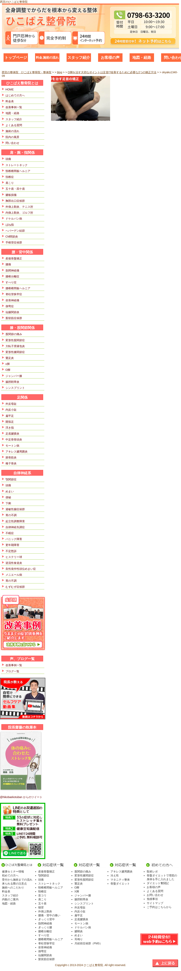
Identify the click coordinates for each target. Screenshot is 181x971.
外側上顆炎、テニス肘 (19, 206)
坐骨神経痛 (12, 300)
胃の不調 (11, 515)
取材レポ (152, 871)
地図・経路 (141, 57)
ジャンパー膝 (14, 376)
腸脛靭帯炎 (12, 381)
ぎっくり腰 (45, 927)
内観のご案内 (10, 899)
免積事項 (152, 899)
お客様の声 (110, 57)
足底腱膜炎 (12, 433)
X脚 (76, 891)
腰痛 (8, 264)
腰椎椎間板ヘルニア (18, 288)
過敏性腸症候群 (15, 509)
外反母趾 (11, 403)
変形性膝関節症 (15, 352)
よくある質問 (14, 125)
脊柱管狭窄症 (14, 294)
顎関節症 (11, 479)
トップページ (16, 57)
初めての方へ (10, 875)
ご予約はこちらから (159, 907)
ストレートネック (17, 165)
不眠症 (10, 533)
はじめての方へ (15, 95)
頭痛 (8, 159)
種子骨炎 (11, 463)
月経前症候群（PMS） (88, 943)
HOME (10, 89)
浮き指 (10, 427)
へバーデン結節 (15, 230)
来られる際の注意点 (14, 883)
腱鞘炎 (78, 931)
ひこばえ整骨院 (93, 965)
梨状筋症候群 (14, 318)
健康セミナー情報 (13, 871)
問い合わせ (12, 143)
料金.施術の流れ (47, 57)
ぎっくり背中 (46, 919)
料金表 (10, 101)
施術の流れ (12, 131)
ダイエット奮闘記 (158, 883)
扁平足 (10, 415)
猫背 (41, 907)
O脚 (8, 369)
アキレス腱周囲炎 (17, 451)
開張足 (10, 421)
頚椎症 (10, 176)
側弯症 (10, 306)
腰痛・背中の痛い (49, 915)
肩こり (10, 182)
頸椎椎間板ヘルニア (18, 171)
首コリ (42, 895)
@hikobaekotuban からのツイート (21, 797)
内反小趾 (11, 409)
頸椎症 (42, 891)
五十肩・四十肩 (15, 188)
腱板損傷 (11, 194)
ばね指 (10, 224)
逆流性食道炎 (14, 562)
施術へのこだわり (13, 887)
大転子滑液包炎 (15, 346)
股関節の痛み (14, 334)
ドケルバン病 (14, 218)
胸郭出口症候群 (15, 200)
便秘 (8, 497)
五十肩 (42, 903)
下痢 (8, 503)
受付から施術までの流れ (17, 879)
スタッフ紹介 (79, 57)
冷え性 (114, 875)
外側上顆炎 (45, 911)
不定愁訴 (11, 551)
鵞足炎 (10, 358)
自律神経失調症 (15, 527)
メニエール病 (14, 574)
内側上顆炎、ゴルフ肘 (19, 212)
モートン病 (12, 445)
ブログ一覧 (12, 671)
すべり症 (11, 282)
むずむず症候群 (15, 586)
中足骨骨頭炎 (14, 439)
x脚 (8, 363)
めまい (10, 491)
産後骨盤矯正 (14, 258)
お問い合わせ (155, 895)
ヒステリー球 (14, 557)
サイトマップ (155, 903)
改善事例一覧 (14, 107)
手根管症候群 (14, 242)
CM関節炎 (12, 236)
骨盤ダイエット (120, 883)
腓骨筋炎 (11, 457)
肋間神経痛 (12, 270)
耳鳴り (78, 939)
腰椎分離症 (12, 276)
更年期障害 (12, 545)
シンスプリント (15, 387)
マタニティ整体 (120, 879)
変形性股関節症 (15, 340)
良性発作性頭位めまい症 (21, 568)
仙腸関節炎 (12, 312)
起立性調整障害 (15, 521)
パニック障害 (14, 539)
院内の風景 (12, 137)
